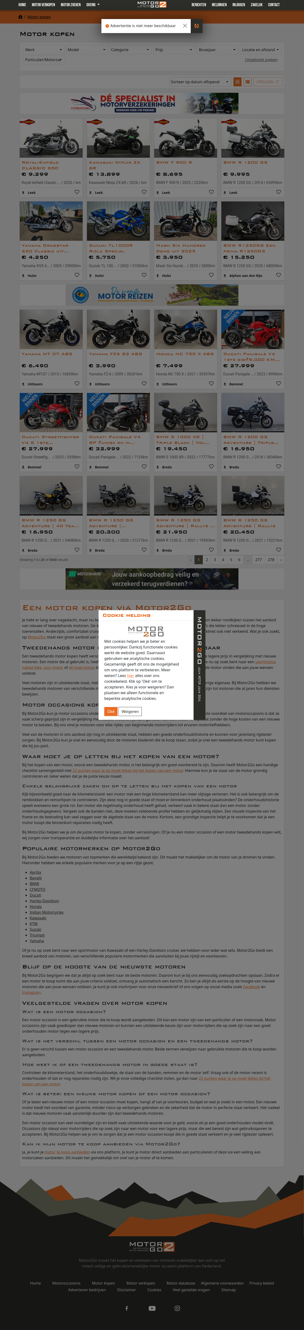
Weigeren (130, 711)
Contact (274, 4)
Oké (110, 711)
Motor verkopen (43, 4)
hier (130, 675)
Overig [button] (91, 4)
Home (22, 4)
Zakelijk (256, 4)
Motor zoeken (71, 4)
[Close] (185, 25)
